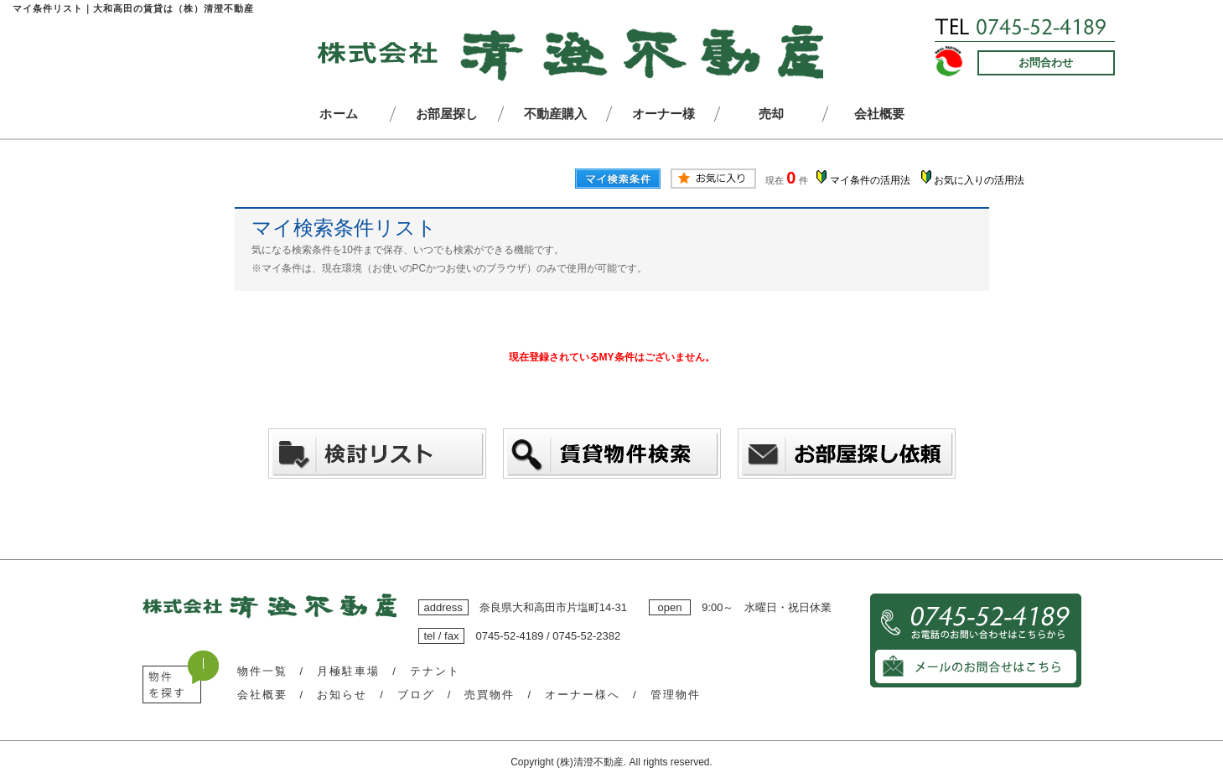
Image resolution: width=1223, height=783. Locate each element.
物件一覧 (262, 671)
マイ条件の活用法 (870, 180)
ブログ (416, 694)
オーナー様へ (582, 694)
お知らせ (342, 694)
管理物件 (675, 694)
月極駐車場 (348, 671)
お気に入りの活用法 (979, 180)
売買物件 (489, 694)
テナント (435, 671)
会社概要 (262, 694)
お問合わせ (1045, 62)
